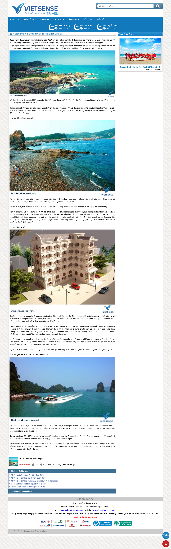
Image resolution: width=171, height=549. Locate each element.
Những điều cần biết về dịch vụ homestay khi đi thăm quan (34, 481)
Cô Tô (58, 46)
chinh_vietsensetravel (104, 28)
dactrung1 (56, 28)
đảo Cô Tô (61, 100)
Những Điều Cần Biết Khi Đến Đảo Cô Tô (27, 475)
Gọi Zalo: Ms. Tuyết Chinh (100, 27)
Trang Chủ (40, 8)
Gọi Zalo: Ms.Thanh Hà (77, 27)
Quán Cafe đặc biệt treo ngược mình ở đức (28, 484)
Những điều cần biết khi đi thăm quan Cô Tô (28, 478)
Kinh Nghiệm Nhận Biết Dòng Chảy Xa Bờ (28, 487)
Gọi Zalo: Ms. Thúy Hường (52, 27)
